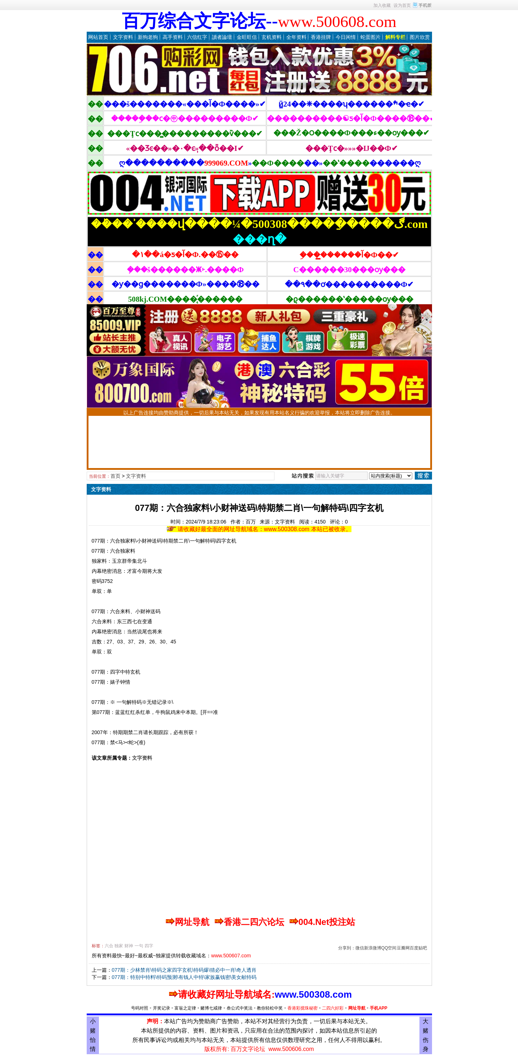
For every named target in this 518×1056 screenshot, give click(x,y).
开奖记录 (161, 1008)
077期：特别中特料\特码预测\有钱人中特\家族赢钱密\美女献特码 (184, 977)
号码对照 (139, 1008)
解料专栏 (395, 37)
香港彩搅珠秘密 (302, 1008)
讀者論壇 (222, 37)
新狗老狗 (148, 37)
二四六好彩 (333, 1008)
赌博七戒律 (211, 1008)
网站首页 (98, 37)
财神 (128, 945)
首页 (115, 476)
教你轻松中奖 (270, 1008)
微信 (359, 948)
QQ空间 (389, 948)
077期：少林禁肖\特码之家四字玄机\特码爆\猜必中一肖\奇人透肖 (184, 970)
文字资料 (123, 37)
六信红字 (197, 37)
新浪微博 (372, 948)
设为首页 (402, 5)
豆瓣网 (403, 948)
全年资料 (296, 37)
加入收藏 (382, 5)
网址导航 (356, 1008)
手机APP (378, 1008)
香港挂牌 (321, 37)
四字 (149, 945)
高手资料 (173, 37)
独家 (118, 945)
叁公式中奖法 (240, 1008)
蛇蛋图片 (370, 37)
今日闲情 (346, 37)
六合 (109, 945)
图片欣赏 (420, 37)
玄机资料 (272, 37)
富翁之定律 (185, 1008)
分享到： (346, 948)
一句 (139, 945)
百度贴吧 (418, 948)
